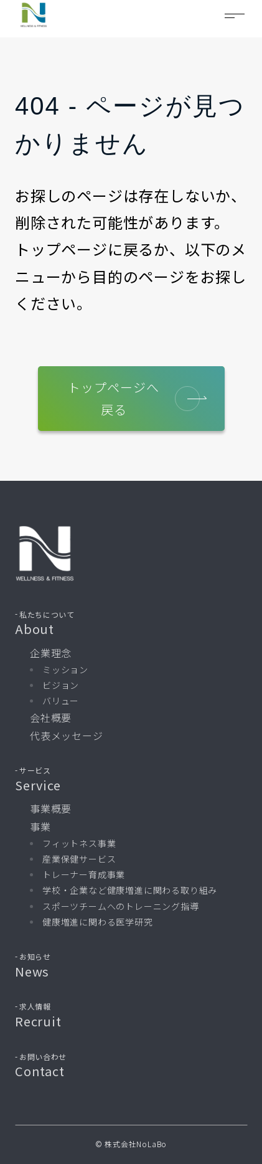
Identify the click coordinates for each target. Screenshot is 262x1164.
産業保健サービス (79, 859)
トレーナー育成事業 (83, 874)
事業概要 (51, 808)
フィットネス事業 (79, 843)
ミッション (65, 669)
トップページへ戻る (134, 398)
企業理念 (51, 652)
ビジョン (60, 685)
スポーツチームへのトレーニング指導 (120, 906)
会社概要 (51, 717)
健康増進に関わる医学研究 (97, 922)
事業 (40, 826)
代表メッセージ (66, 735)
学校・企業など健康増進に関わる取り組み (129, 890)
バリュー (60, 700)
